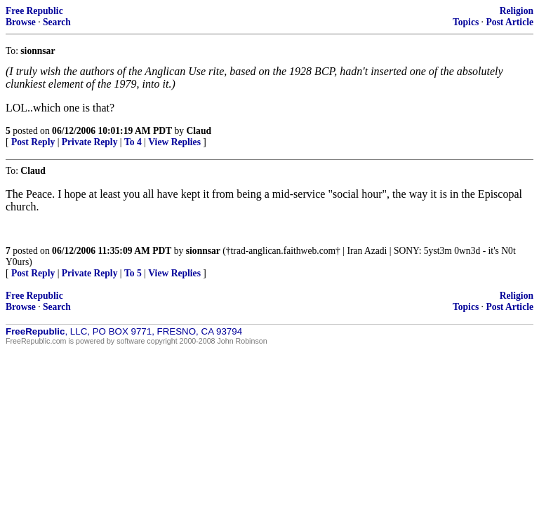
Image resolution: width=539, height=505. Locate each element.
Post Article (509, 22)
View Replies (174, 142)
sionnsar (203, 250)
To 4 (133, 142)
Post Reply (33, 142)
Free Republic (34, 11)
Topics (466, 22)
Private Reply (90, 142)
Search (57, 22)
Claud (199, 131)
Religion (516, 11)
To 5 (133, 273)
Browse (21, 22)
